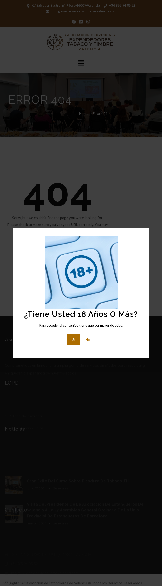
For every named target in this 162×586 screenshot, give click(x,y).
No (88, 339)
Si (73, 339)
